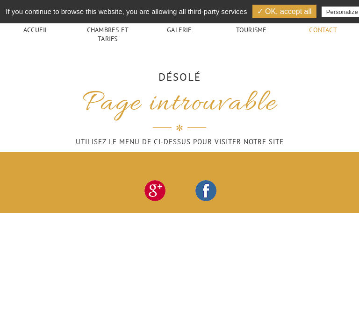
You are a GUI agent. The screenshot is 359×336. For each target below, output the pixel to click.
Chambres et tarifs (108, 34)
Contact (323, 29)
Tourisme (251, 29)
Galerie (179, 29)
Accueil (35, 29)
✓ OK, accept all (284, 11)
